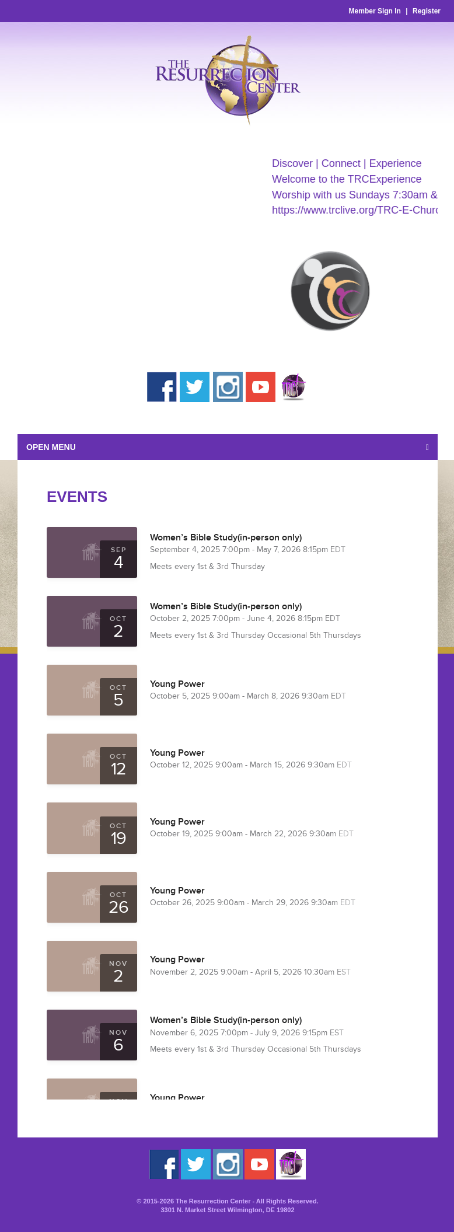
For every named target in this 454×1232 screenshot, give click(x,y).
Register (427, 11)
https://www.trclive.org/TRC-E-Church (364, 210)
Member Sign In (375, 11)
